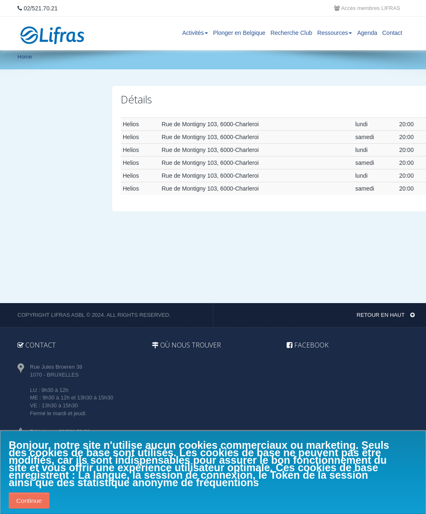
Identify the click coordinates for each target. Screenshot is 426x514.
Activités (195, 32)
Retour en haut (386, 315)
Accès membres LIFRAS (367, 8)
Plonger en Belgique (239, 32)
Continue (29, 500)
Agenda (367, 32)
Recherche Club (291, 32)
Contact (392, 32)
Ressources (334, 32)
